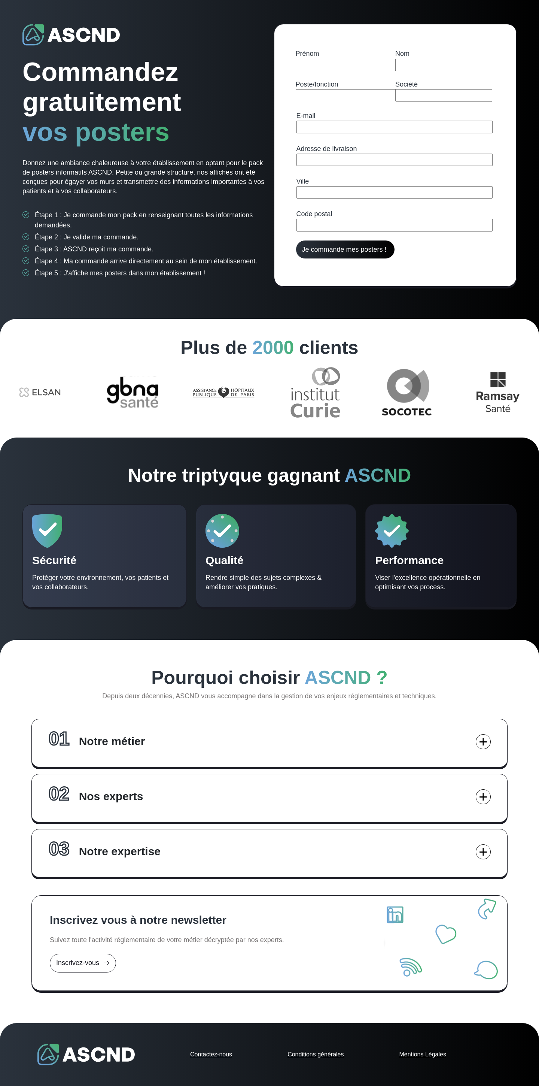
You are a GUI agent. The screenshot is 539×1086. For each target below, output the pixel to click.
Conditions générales (315, 1054)
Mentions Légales (422, 1054)
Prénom (307, 53)
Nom (402, 53)
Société (406, 84)
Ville (302, 181)
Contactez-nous (211, 1054)
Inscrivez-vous (83, 963)
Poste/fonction (317, 84)
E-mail (306, 116)
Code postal (314, 214)
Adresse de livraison (326, 148)
